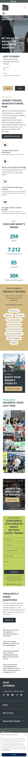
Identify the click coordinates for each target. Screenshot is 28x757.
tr (6, 13)
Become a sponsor (13, 389)
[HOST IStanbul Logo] (5, 7)
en (3, 13)
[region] (14, 745)
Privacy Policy (9, 577)
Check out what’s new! (14, 584)
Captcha (6, 561)
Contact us (9, 620)
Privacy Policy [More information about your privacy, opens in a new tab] (7, 750)
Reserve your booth (12, 136)
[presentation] (13, 565)
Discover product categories (14, 304)
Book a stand (12, 500)
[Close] (25, 734)
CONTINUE (14, 754)
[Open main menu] (25, 7)
